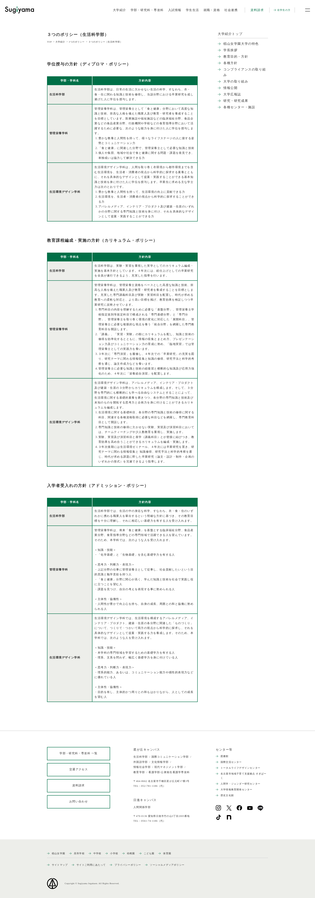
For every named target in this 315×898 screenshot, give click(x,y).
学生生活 (192, 10)
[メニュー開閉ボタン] (305, 10)
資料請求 (257, 10)
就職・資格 (212, 10)
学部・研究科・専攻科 (147, 10)
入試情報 (174, 10)
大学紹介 (119, 10)
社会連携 (231, 10)
